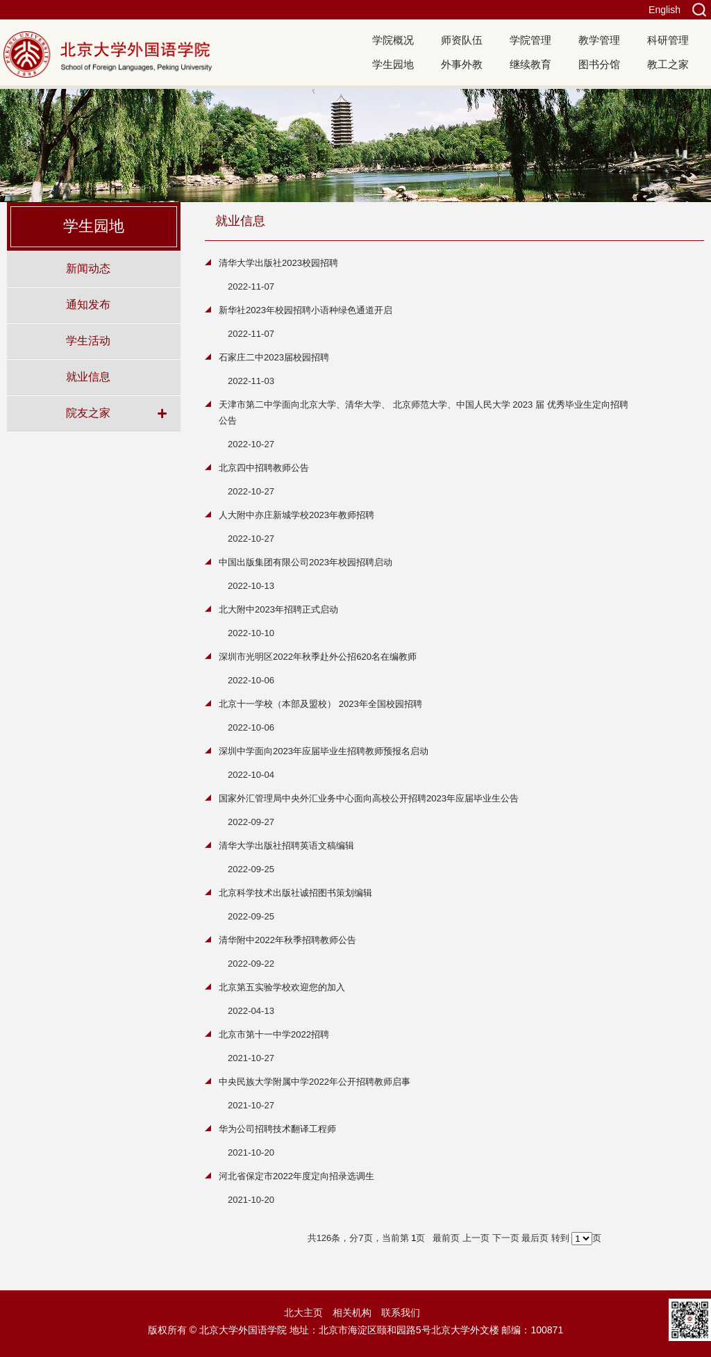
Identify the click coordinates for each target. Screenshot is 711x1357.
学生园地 (393, 64)
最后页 (535, 1238)
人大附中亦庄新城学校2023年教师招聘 (296, 515)
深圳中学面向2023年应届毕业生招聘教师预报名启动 (323, 751)
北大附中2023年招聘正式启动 (278, 609)
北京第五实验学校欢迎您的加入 (282, 987)
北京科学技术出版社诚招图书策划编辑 (295, 893)
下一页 (505, 1238)
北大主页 (303, 1312)
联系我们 (400, 1312)
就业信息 (88, 376)
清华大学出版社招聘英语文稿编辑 (286, 845)
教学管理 (599, 40)
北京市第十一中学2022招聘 (274, 1034)
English (664, 9)
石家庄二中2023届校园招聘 (274, 357)
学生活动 (88, 340)
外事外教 (462, 64)
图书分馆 (599, 64)
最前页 (446, 1238)
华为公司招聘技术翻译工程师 (277, 1129)
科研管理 (668, 40)
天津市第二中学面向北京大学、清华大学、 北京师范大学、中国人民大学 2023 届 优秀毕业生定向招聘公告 (423, 412)
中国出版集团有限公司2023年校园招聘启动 (305, 562)
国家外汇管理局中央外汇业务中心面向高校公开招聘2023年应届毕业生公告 (369, 798)
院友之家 (88, 412)
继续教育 (530, 64)
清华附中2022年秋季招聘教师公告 (287, 940)
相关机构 (352, 1312)
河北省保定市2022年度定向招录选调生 (296, 1176)
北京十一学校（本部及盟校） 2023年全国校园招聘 (320, 704)
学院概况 (393, 40)
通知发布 (88, 304)
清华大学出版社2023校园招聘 (278, 263)
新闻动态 (88, 268)
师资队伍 (462, 40)
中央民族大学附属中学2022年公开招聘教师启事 (314, 1081)
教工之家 (668, 64)
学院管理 (530, 40)
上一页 (476, 1238)
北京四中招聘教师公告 (264, 468)
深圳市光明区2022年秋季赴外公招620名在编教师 (318, 656)
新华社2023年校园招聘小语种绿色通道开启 (305, 310)
